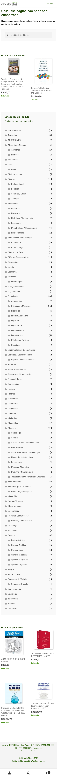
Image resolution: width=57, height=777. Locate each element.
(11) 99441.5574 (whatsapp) (30, 748)
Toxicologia (13, 599)
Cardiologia (16, 433)
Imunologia (16, 223)
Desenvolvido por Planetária (28, 751)
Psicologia (12, 525)
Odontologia (13, 511)
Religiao (11, 569)
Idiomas (11, 394)
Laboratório (13, 403)
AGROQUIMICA (14, 140)
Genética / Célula (18, 194)
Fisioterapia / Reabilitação (19, 374)
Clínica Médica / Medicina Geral (25, 442)
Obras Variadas (15, 506)
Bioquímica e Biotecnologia (20, 238)
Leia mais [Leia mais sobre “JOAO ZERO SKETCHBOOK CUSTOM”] (5, 668)
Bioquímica (16, 242)
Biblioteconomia (15, 174)
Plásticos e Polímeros (21, 340)
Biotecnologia (17, 247)
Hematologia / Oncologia (22, 457)
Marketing (12, 418)
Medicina (12, 428)
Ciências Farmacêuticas (18, 257)
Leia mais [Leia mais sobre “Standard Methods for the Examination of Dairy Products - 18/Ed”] (35, 715)
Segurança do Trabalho (18, 579)
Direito (11, 267)
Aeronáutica (16, 301)
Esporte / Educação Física (22, 360)
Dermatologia (17, 447)
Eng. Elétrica (16, 325)
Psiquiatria (12, 530)
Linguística (13, 408)
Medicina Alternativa (20, 467)
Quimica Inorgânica (19, 560)
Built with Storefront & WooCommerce (28, 761)
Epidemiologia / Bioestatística (21, 350)
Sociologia (12, 594)
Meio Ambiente (15, 481)
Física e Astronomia (17, 369)
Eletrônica (15, 311)
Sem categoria (14, 589)
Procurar (28, 773)
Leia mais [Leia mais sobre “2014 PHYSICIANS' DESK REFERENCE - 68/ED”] (35, 663)
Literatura (12, 413)
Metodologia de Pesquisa (19, 486)
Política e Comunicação (18, 516)
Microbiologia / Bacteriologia (24, 228)
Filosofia (12, 364)
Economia (12, 272)
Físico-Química (18, 540)
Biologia (11, 179)
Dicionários (13, 262)
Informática (13, 399)
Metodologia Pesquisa (21, 491)
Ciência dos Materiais (21, 306)
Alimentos (15, 150)
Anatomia (15, 208)
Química (11, 535)
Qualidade (15, 345)
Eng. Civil (15, 320)
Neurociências (17, 233)
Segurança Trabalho (19, 584)
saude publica (14, 574)
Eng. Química (17, 335)
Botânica (15, 189)
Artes (13, 169)
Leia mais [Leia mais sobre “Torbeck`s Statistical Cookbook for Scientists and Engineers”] (34, 100)
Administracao (14, 130)
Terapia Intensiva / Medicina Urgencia (28, 477)
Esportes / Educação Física (20, 355)
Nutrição (15, 155)
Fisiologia (15, 213)
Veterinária (12, 608)
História (11, 389)
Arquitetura (13, 159)
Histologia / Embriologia (22, 218)
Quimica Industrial (19, 555)
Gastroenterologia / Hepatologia (25, 452)
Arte (10, 164)
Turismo (11, 603)
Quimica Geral (17, 550)
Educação (12, 277)
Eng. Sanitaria (14, 291)
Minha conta (9, 773)
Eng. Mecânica (17, 330)
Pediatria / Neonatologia (22, 472)
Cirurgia (14, 438)
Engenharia (13, 296)
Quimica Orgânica (19, 564)
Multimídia (12, 496)
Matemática (13, 423)
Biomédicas (13, 203)
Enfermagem (17, 281)
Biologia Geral (17, 184)
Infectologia (16, 462)
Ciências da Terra (15, 252)
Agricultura (12, 135)
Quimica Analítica (18, 545)
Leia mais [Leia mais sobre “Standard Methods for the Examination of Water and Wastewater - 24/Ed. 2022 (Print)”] (5, 722)
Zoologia (15, 199)
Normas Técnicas (15, 501)
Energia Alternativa (16, 286)
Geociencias (13, 384)
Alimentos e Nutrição (17, 145)
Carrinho (44, 772)
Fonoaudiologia (15, 379)
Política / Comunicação (21, 521)
